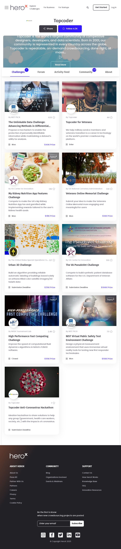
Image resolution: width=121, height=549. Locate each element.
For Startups (64, 7)
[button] (6, 7)
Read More (60, 65)
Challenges (20, 70)
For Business (49, 7)
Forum (41, 72)
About (108, 72)
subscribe (77, 523)
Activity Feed (61, 72)
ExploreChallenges (35, 7)
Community (87, 70)
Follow (70, 28)
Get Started (101, 7)
